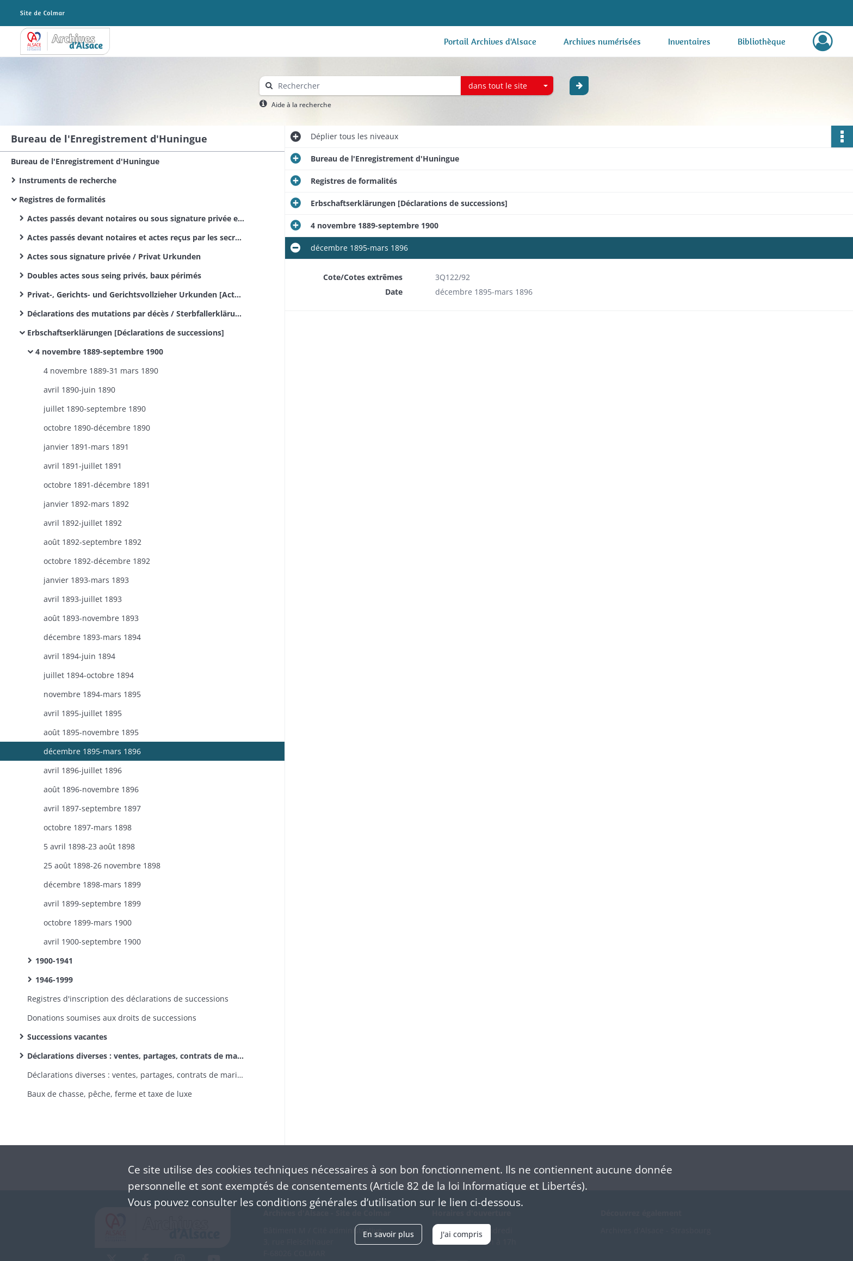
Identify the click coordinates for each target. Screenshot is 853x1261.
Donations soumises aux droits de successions (111, 1017)
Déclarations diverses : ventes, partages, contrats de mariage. (136, 1056)
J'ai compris (462, 1234)
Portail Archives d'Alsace (490, 41)
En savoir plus (388, 1234)
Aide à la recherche (301, 104)
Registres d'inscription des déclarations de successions (127, 998)
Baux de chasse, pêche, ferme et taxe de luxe (109, 1094)
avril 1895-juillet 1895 (83, 713)
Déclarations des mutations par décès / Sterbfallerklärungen (136, 313)
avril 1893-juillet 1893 (83, 599)
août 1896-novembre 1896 (91, 789)
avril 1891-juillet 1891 (83, 466)
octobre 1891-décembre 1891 (97, 485)
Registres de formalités (62, 199)
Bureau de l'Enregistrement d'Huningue (85, 161)
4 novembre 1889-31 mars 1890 (101, 370)
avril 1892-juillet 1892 (83, 523)
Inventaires (689, 41)
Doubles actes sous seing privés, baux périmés (114, 275)
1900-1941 (54, 960)
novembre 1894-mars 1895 (92, 694)
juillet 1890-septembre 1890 (95, 408)
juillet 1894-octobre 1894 (89, 675)
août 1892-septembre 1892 (92, 542)
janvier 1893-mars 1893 (86, 580)
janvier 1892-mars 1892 (86, 504)
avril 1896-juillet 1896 (83, 770)
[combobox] (507, 86)
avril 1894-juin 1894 (79, 656)
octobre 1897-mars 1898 (88, 827)
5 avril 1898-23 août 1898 (89, 846)
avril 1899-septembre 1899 (92, 903)
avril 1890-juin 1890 (79, 389)
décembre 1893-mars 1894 (92, 637)
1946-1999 (54, 979)
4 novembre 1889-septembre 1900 (99, 351)
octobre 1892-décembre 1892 (97, 561)
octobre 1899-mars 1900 (88, 922)
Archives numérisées (602, 41)
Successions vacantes (67, 1037)
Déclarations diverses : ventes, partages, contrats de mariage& (136, 1075)
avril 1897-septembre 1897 (92, 808)
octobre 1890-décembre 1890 (97, 428)
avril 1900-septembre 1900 (92, 941)
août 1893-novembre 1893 (91, 618)
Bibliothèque (762, 41)
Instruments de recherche (67, 180)
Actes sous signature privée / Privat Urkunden (114, 256)
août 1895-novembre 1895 (91, 732)
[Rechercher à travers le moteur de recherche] (365, 85)
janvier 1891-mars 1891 (86, 447)
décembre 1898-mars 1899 (92, 884)
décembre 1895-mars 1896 (92, 751)
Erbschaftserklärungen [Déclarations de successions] (125, 332)
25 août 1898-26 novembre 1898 (102, 865)
